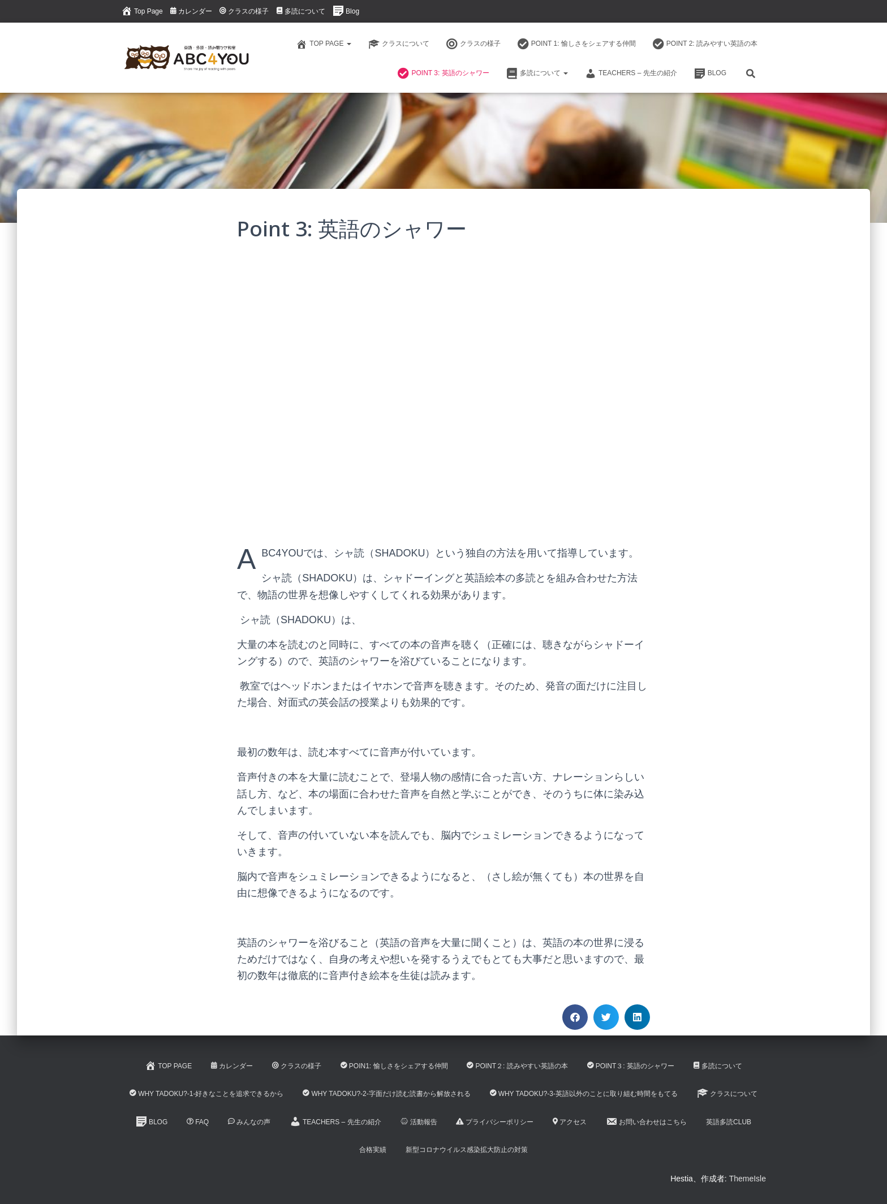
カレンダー (191, 11)
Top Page (142, 10)
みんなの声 (249, 1122)
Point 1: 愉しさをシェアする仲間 (577, 44)
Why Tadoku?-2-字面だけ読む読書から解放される (386, 1094)
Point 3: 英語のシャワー (443, 73)
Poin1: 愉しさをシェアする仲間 (394, 1066)
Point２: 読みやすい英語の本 (517, 1066)
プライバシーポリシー (494, 1122)
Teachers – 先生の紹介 (631, 73)
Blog (346, 10)
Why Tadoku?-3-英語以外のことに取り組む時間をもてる (584, 1094)
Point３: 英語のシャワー (630, 1066)
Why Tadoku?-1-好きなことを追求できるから (206, 1094)
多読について (301, 11)
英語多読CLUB (728, 1122)
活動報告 (419, 1122)
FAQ (198, 1122)
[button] (575, 1017)
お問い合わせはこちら (646, 1121)
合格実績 (372, 1150)
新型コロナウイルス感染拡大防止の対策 (467, 1150)
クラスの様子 (244, 11)
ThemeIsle (747, 1178)
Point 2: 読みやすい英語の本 (705, 44)
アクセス (570, 1122)
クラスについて (398, 44)
